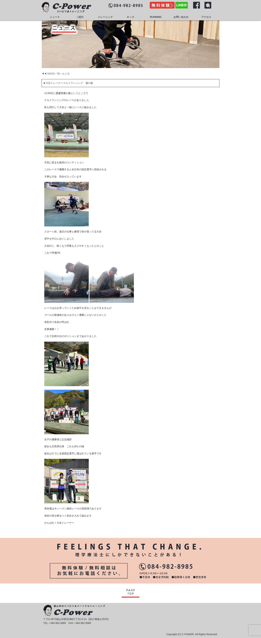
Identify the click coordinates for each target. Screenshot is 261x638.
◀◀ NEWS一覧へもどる (56, 73)
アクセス (206, 16)
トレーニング (105, 16)
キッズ (130, 16)
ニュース (55, 16)
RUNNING (155, 16)
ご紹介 (80, 16)
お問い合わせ (181, 16)
